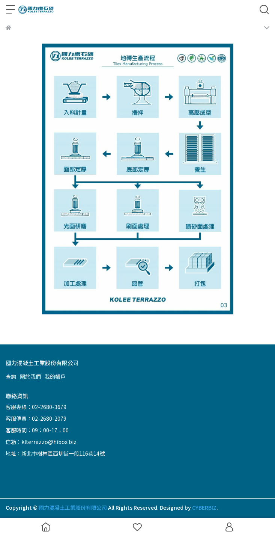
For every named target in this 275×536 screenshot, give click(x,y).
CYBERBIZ (204, 507)
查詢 (11, 376)
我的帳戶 (55, 376)
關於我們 (30, 376)
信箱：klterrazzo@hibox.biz (41, 441)
